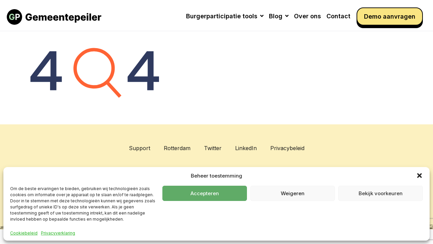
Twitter (213, 148)
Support (139, 148)
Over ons (307, 16)
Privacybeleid (287, 148)
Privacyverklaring (58, 233)
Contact (338, 16)
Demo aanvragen (389, 16)
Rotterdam (177, 148)
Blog (279, 16)
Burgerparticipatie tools (225, 16)
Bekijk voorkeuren (381, 193)
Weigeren (292, 193)
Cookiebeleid (24, 233)
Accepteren (204, 193)
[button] (419, 175)
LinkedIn (246, 148)
